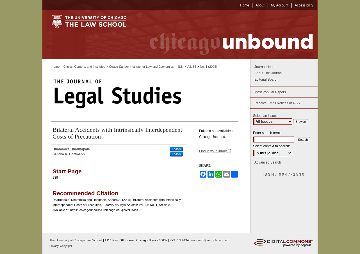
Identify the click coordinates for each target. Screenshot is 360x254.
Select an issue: (265, 116)
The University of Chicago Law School (75, 240)
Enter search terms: (267, 133)
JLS (180, 66)
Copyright (66, 246)
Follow (176, 149)
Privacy (54, 246)
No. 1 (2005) (208, 66)
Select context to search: (271, 146)
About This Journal (268, 73)
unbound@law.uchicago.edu (210, 240)
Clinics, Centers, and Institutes (84, 66)
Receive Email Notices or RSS (277, 103)
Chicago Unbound (226, 34)
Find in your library (215, 151)
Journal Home (264, 67)
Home (55, 66)
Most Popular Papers (270, 92)
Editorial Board (265, 79)
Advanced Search (267, 162)
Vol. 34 (191, 66)
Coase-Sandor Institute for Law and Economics (141, 66)
